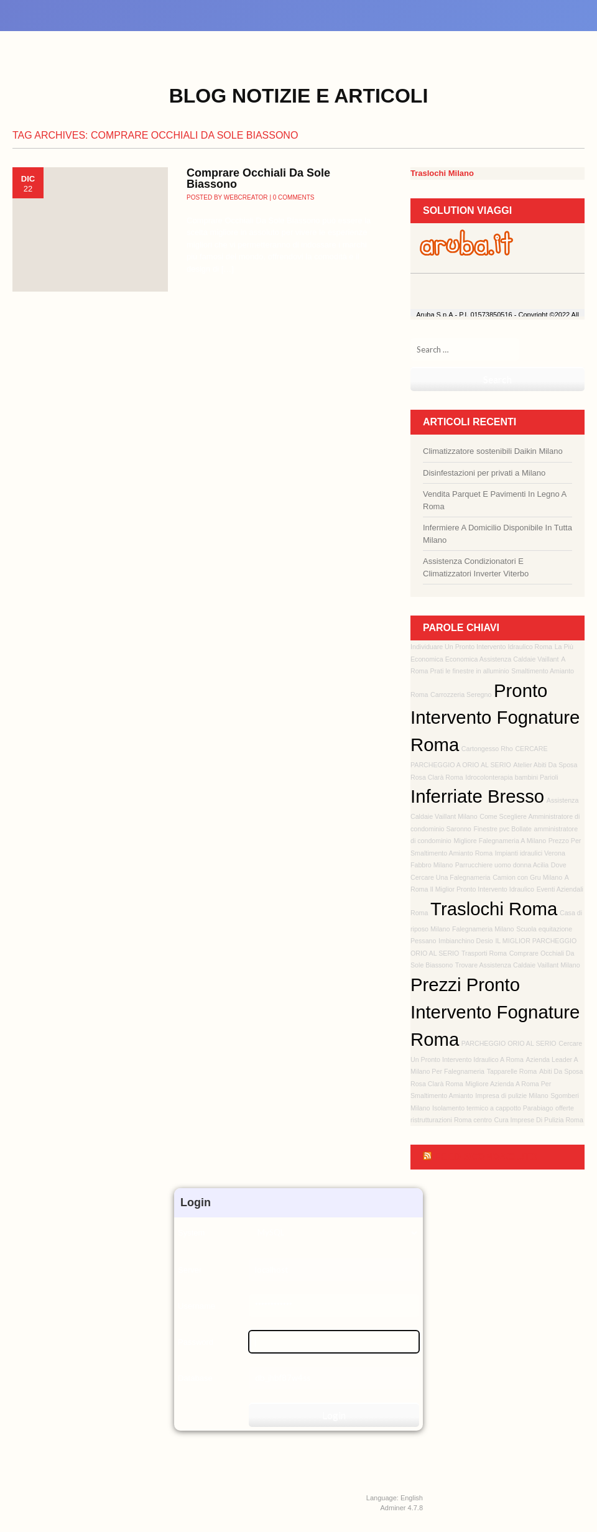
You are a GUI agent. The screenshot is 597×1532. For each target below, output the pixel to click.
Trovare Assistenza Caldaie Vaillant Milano (517, 965)
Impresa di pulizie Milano (511, 1095)
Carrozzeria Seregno (460, 694)
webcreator (246, 197)
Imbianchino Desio (465, 940)
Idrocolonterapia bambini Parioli (511, 777)
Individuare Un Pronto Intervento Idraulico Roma (481, 646)
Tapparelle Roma (512, 1071)
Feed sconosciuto (485, 1156)
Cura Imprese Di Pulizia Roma (538, 1120)
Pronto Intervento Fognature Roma (495, 717)
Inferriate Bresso (477, 796)
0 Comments (294, 197)
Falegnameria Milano (483, 929)
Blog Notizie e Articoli (298, 96)
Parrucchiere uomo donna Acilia (501, 865)
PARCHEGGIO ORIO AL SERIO (509, 1043)
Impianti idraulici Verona (530, 853)
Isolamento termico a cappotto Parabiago (492, 1108)
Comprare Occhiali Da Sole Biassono (258, 178)
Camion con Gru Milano (527, 877)
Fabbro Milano (431, 865)
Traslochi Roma (493, 908)
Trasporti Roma (484, 953)
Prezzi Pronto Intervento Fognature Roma (495, 1012)
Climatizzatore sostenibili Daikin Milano (493, 451)
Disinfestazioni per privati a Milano (484, 473)
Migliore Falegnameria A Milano (499, 840)
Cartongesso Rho (487, 748)
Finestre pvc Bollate (502, 829)
